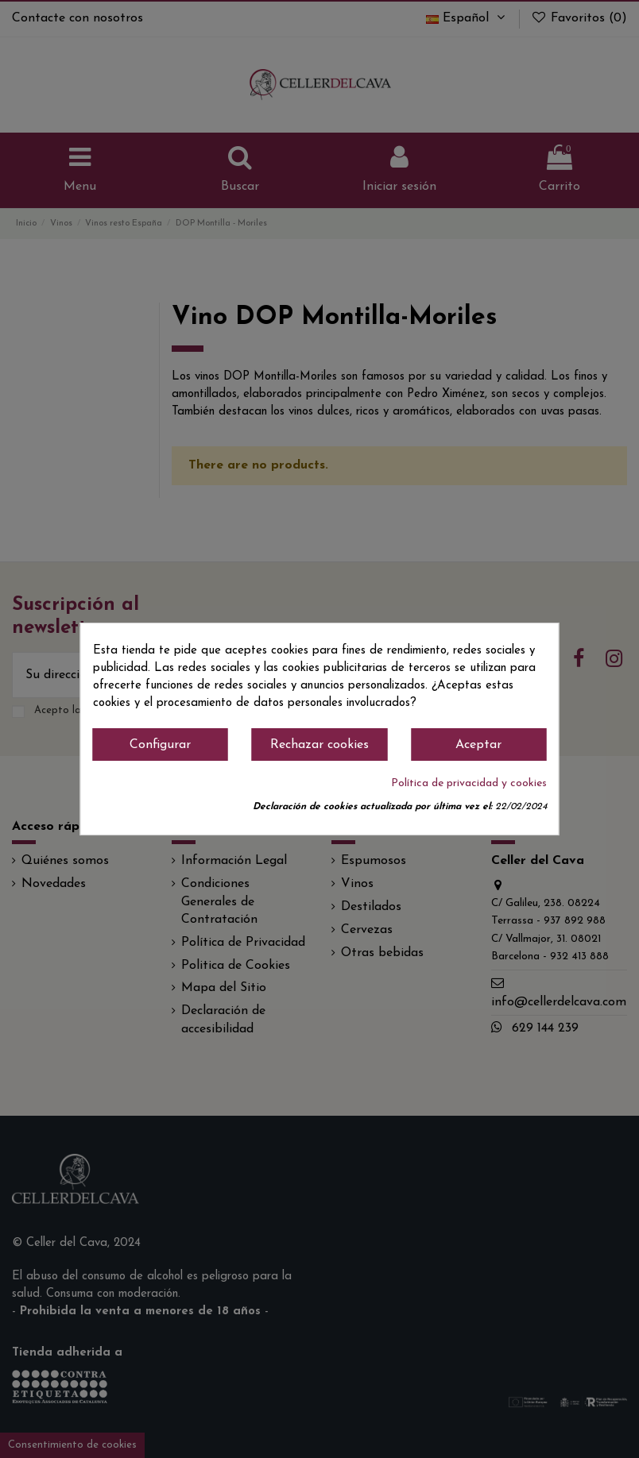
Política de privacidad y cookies (469, 783)
